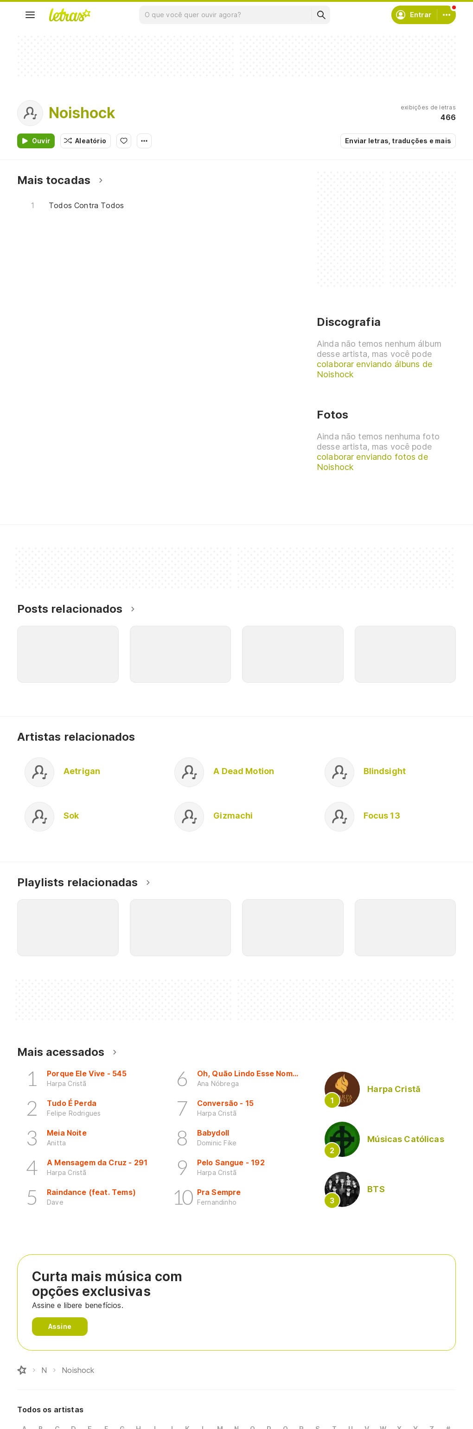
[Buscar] (321, 15)
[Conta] (446, 15)
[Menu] (30, 15)
